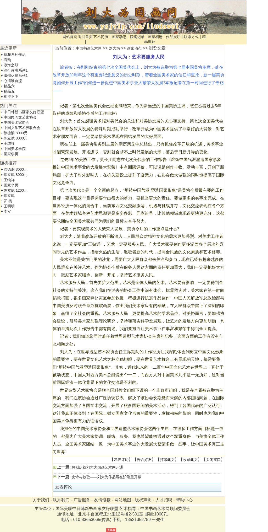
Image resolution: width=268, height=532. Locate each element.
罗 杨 (8, 201)
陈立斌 (9, 196)
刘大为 (114, 48)
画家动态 (119, 37)
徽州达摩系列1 (16, 75)
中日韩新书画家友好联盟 (24, 112)
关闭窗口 (213, 460)
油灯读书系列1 (16, 70)
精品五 (9, 91)
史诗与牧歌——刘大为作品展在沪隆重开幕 (106, 477)
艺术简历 (100, 37)
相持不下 (11, 96)
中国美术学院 (15, 149)
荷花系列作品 (15, 54)
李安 (7, 211)
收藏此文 (190, 460)
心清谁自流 (13, 81)
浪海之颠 (11, 65)
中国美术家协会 (16, 122)
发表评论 (121, 460)
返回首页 (85, 37)
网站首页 (70, 37)
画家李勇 (11, 154)
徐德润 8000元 (15, 133)
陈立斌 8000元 (15, 138)
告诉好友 (144, 460)
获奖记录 (137, 37)
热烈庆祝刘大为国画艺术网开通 (97, 467)
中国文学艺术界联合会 (22, 128)
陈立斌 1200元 (15, 190)
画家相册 (155, 37)
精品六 (9, 86)
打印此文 (167, 460)
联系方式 (191, 37)
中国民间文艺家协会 (20, 117)
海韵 (7, 60)
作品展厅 (173, 37)
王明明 (9, 206)
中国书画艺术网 (89, 48)
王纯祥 (9, 143)
